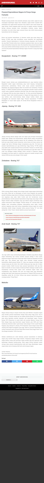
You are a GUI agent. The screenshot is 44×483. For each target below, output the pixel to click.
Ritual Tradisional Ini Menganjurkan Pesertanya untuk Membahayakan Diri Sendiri (21, 214)
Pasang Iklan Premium (32, 386)
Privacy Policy (24, 386)
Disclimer (14, 386)
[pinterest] (27, 360)
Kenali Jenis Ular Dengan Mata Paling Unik (13, 218)
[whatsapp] (37, 360)
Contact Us (19, 386)
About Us (9, 386)
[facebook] (30, 1)
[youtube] (35, 1)
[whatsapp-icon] (41, 1)
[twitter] (33, 1)
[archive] (9, 380)
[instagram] (38, 1)
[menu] (3, 4)
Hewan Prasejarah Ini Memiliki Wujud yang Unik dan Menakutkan (17, 216)
